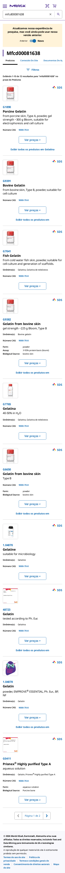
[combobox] (32, 14)
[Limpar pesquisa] (51, 14)
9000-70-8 (24, 129)
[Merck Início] (17, 6)
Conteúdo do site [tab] (29, 60)
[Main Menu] (5, 5)
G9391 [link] (7, 181)
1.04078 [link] (8, 682)
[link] (27, 118)
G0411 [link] (7, 758)
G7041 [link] (7, 251)
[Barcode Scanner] (47, 6)
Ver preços (32, 140)
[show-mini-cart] (57, 6)
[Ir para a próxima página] (47, 816)
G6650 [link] (7, 469)
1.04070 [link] (8, 545)
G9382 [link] (7, 319)
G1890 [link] (7, 107)
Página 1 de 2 (32, 815)
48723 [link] (6, 610)
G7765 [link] (7, 404)
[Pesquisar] (58, 14)
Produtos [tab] (10, 60)
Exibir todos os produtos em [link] (32, 149)
